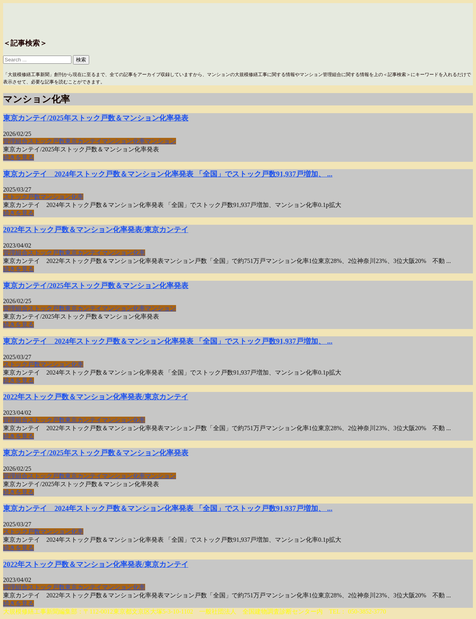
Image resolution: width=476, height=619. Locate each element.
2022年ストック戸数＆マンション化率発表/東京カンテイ (95, 230)
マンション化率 (123, 141)
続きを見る (18, 157)
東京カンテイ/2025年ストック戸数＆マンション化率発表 (95, 118)
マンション (160, 141)
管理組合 (15, 141)
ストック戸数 (46, 141)
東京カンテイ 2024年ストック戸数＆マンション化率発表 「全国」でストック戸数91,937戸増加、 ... (167, 174)
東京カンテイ (83, 141)
